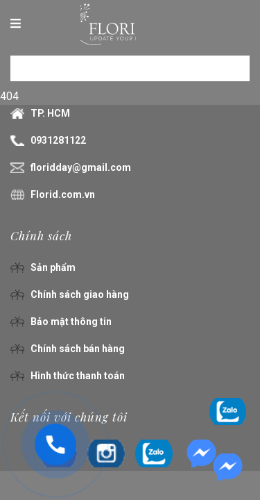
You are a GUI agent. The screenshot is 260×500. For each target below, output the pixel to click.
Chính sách (41, 235)
